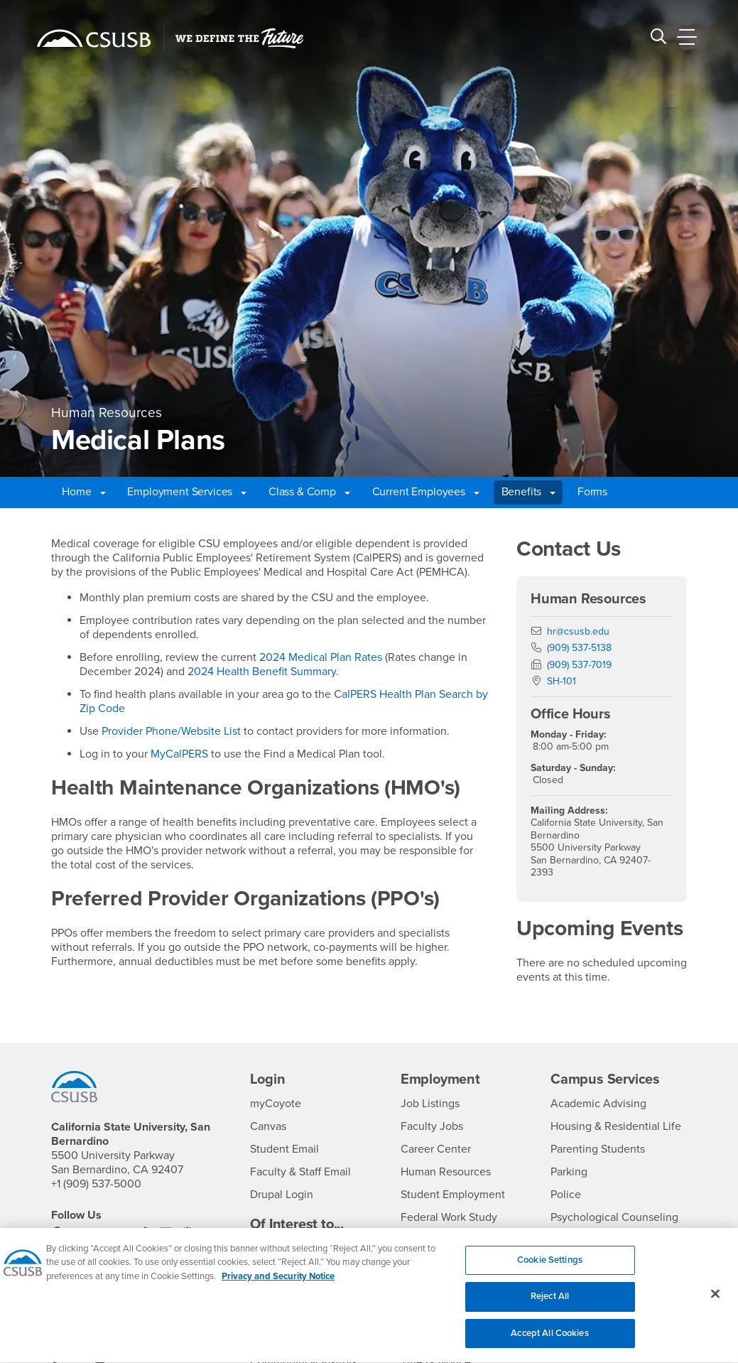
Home (83, 492)
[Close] (715, 1302)
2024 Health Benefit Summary (262, 671)
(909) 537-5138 (579, 648)
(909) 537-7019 (579, 665)
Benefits (528, 492)
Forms (592, 492)
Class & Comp (309, 492)
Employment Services (186, 492)
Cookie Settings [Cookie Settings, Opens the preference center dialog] (549, 1268)
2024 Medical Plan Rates (320, 657)
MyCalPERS (179, 754)
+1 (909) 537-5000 (96, 1184)
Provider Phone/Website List (171, 731)
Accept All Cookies (549, 1341)
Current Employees (425, 492)
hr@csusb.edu (578, 631)
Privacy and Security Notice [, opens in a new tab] (278, 1285)
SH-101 (561, 681)
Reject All (550, 1304)
